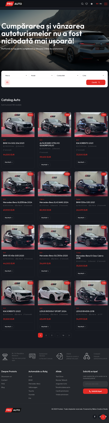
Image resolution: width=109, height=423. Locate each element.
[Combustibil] (67, 75)
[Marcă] (16, 75)
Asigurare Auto (61, 384)
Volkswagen (33, 387)
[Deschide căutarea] (82, 4)
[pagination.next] (69, 335)
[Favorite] (86, 4)
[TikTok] (100, 416)
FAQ (3, 384)
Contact (4, 380)
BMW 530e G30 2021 (85, 241)
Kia (30, 398)
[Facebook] (95, 416)
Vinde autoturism (62, 394)
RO (97, 4)
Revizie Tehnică (61, 380)
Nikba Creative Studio (100, 409)
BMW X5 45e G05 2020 (13, 297)
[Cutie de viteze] (93, 75)
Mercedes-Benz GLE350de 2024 (17, 241)
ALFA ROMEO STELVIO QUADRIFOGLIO (50, 188)
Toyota (31, 391)
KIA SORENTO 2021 (84, 187)
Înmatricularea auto (63, 387)
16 (63, 335)
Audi (30, 376)
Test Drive (59, 376)
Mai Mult (8, 206)
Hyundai (31, 394)
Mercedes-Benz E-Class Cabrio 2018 (89, 298)
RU (101, 4)
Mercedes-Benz (34, 384)
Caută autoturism (62, 391)
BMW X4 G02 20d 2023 (13, 187)
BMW (31, 380)
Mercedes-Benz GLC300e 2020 (54, 297)
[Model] (41, 75)
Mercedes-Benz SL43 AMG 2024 (54, 241)
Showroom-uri (6, 376)
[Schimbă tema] (92, 4)
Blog (3, 387)
